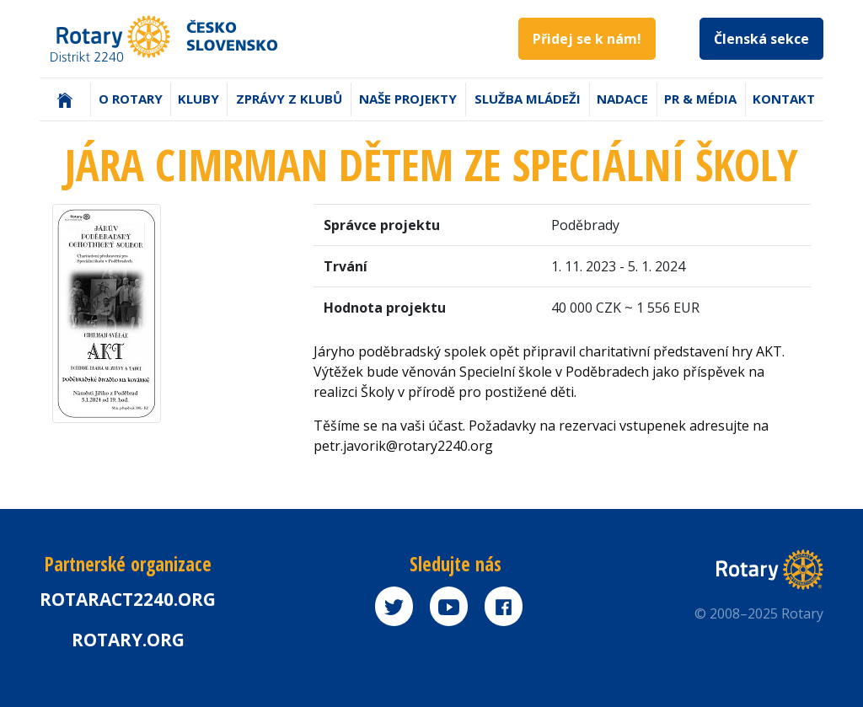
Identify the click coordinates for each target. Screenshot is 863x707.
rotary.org (128, 639)
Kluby (198, 98)
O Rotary (131, 98)
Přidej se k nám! (587, 38)
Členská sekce (761, 38)
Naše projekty (408, 98)
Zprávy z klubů (289, 98)
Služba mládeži (527, 98)
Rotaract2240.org (128, 599)
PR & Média (700, 98)
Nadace (622, 98)
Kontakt (784, 98)
